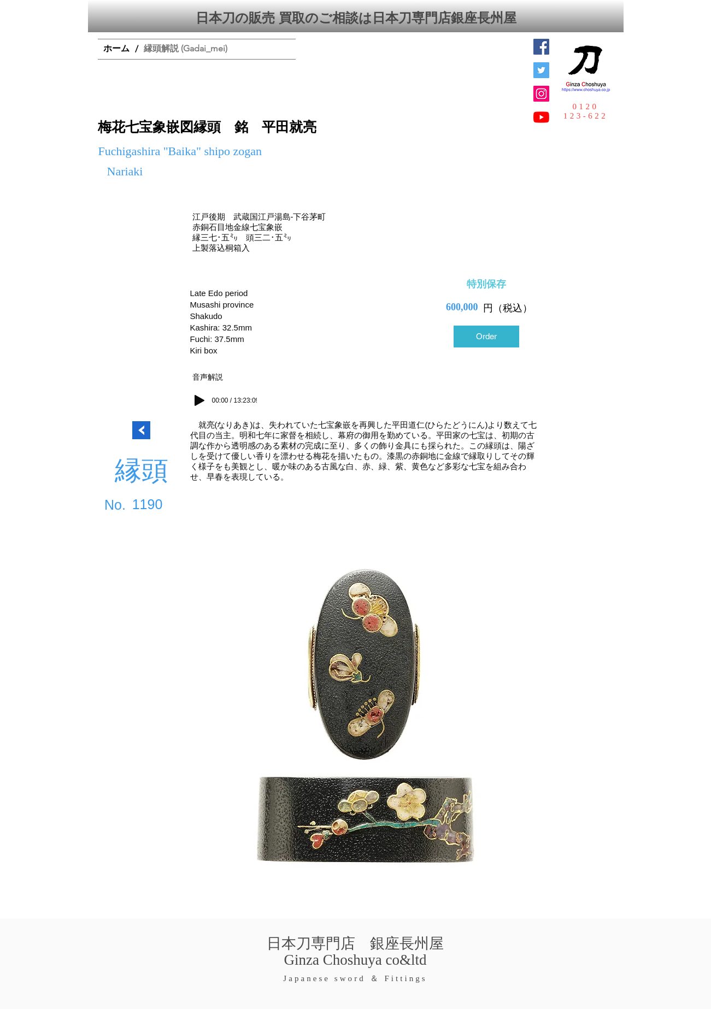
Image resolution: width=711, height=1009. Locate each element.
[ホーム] (116, 49)
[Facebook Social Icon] (541, 47)
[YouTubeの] (541, 117)
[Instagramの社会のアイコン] (541, 94)
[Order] (486, 336)
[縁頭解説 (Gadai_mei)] (185, 49)
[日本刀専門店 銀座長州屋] (541, 70)
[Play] (199, 400)
